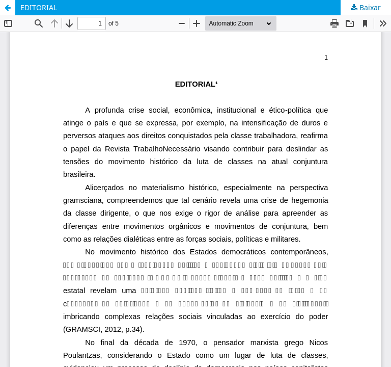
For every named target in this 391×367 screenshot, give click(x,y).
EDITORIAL (38, 7)
